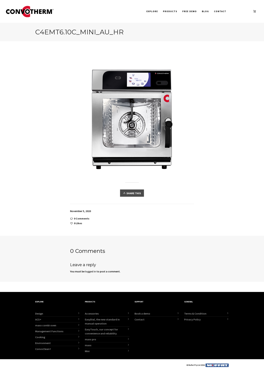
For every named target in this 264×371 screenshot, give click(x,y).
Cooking (40, 337)
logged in (90, 271)
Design (39, 313)
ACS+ (38, 319)
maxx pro (90, 339)
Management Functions (49, 331)
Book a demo (142, 313)
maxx (88, 345)
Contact (139, 319)
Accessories (92, 313)
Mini (87, 351)
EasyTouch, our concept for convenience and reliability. (101, 331)
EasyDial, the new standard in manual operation (102, 321)
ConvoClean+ (43, 349)
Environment (43, 343)
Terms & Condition (195, 313)
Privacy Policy (192, 319)
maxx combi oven (45, 325)
